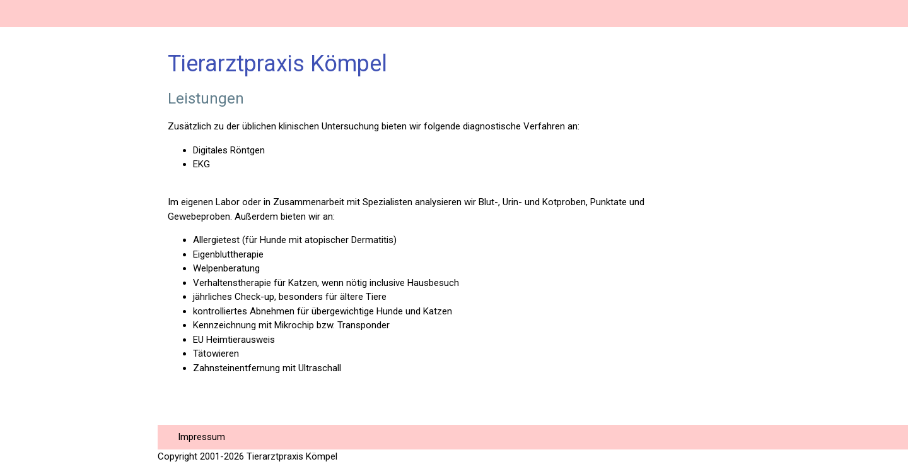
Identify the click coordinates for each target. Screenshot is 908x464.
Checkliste (37, 439)
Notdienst (35, 195)
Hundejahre (39, 412)
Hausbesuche (45, 249)
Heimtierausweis (53, 331)
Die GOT (30, 385)
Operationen (40, 276)
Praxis (25, 114)
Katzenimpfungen (55, 358)
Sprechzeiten (44, 141)
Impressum (201, 437)
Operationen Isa (49, 304)
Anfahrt (28, 168)
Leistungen (38, 222)
